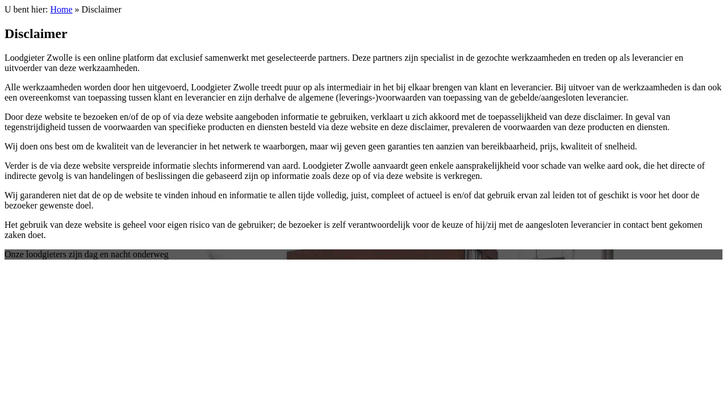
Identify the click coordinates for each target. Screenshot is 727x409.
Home (61, 9)
